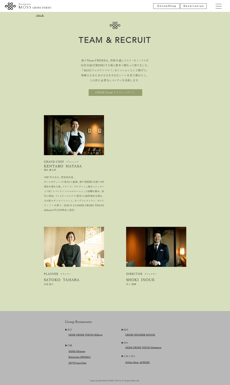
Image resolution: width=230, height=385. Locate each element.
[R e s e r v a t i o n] (193, 6)
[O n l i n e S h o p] (166, 6)
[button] (219, 6)
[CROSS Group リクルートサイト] (115, 92)
